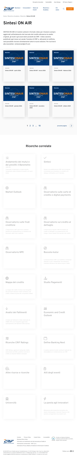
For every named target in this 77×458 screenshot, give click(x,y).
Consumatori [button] (26, 8)
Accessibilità (46, 437)
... (36, 126)
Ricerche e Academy (46, 9)
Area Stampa (57, 2)
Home (5, 16)
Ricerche (23, 16)
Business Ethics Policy (22, 439)
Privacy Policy (27, 437)
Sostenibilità (49, 2)
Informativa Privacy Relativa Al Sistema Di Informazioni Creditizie (33, 445)
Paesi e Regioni (68, 2)
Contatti (70, 9)
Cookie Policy (37, 437)
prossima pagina (62, 125)
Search (63, 8)
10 (40, 126)
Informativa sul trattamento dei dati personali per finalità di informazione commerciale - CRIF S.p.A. (31, 442)
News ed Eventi (35, 9)
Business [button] (17, 8)
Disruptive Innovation (38, 2)
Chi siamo (57, 9)
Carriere (19, 437)
